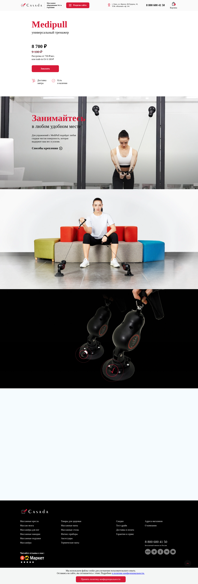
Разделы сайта (77, 5)
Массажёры (26, 542)
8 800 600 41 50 (156, 542)
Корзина (173, 6)
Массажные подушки (30, 538)
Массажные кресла (29, 521)
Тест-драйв (121, 525)
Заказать (45, 69)
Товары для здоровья (71, 521)
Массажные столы (70, 530)
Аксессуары (67, 538)
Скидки (120, 521)
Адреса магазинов (154, 521)
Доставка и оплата (125, 530)
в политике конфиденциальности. (128, 573)
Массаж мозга (27, 525)
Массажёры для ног (29, 530)
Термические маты (70, 542)
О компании (151, 525)
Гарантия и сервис (125, 534)
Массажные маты (69, 525)
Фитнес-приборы (69, 534)
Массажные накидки (30, 534)
